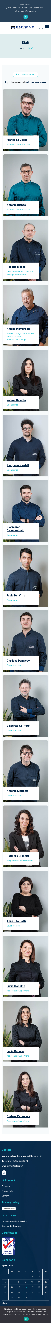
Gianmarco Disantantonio (15, 529)
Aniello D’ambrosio (18, 329)
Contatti (6, 1195)
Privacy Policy (8, 1191)
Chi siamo (6, 1186)
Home (21, 48)
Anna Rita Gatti (16, 921)
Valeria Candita (16, 400)
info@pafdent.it (15, 1165)
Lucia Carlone (15, 1051)
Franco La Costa (17, 140)
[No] (47, 1314)
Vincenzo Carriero (18, 726)
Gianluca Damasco (18, 660)
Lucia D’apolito (16, 986)
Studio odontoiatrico (11, 1226)
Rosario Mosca (16, 267)
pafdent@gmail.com (27, 11)
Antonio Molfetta (17, 791)
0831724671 (25, 4)
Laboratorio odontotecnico (14, 1221)
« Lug (4, 1303)
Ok (26, 1319)
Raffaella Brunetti (18, 856)
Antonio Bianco (16, 205)
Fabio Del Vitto (16, 595)
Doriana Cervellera (18, 1116)
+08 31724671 (20, 1160)
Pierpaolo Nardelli (18, 465)
